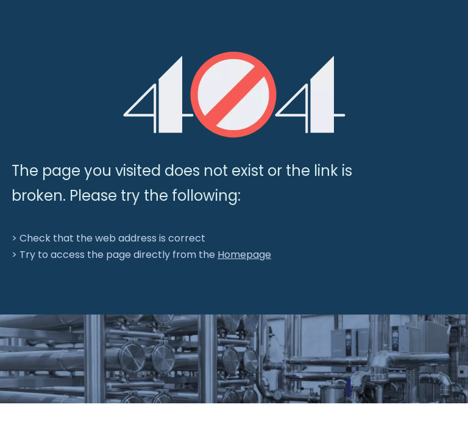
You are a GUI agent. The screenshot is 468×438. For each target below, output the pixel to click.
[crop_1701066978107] (234, 359)
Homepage (244, 255)
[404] (234, 94)
